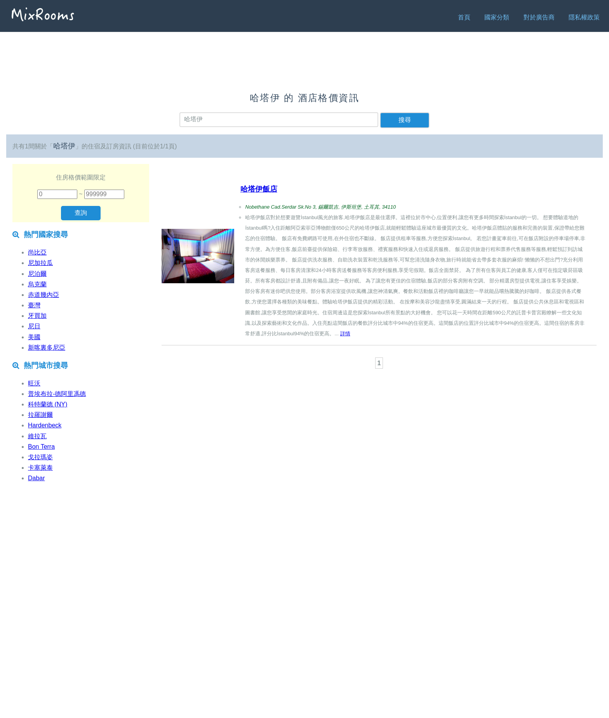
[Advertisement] (379, 392)
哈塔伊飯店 (258, 189)
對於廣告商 (539, 17)
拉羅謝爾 (40, 414)
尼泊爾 (37, 273)
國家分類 (496, 17)
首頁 (464, 17)
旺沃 (34, 383)
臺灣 (34, 305)
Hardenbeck (44, 425)
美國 (34, 337)
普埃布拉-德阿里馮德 (57, 393)
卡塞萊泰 (40, 467)
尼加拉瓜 (40, 263)
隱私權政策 (584, 17)
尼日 (34, 326)
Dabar (36, 478)
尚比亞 (37, 252)
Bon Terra (41, 446)
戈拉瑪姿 (40, 457)
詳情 (345, 333)
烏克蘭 (37, 284)
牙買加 (37, 315)
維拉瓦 (37, 436)
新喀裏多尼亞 (46, 347)
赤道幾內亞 (43, 294)
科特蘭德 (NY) (47, 404)
